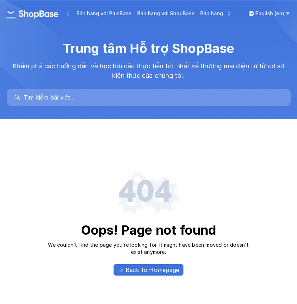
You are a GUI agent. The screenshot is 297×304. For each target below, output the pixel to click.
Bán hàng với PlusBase (104, 13)
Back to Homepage (148, 269)
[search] (152, 97)
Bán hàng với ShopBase (166, 13)
